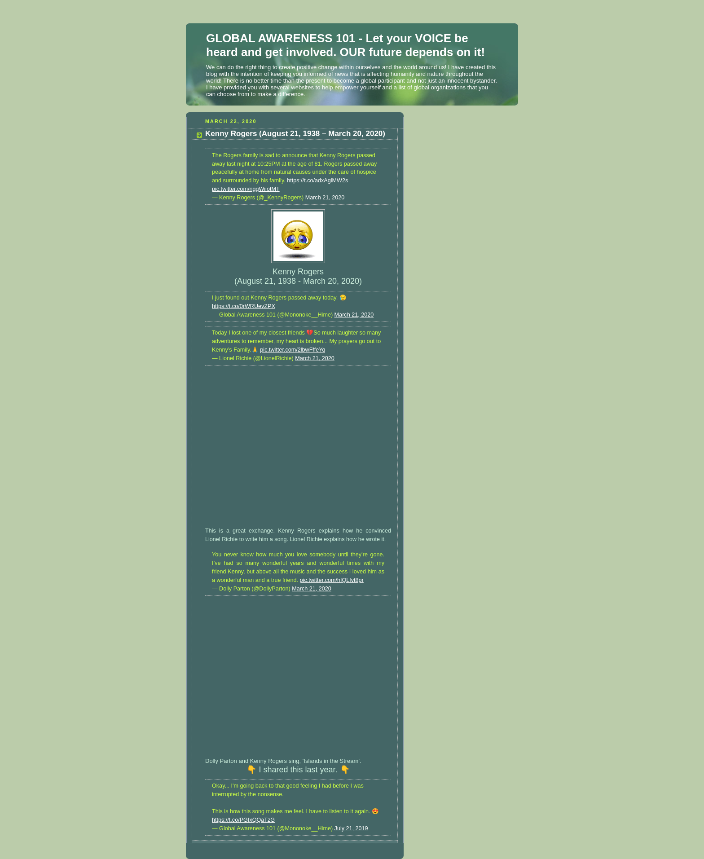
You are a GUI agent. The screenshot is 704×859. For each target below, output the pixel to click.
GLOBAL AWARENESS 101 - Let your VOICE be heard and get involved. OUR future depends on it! (345, 45)
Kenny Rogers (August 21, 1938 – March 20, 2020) (295, 133)
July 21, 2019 (351, 828)
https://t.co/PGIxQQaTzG (243, 820)
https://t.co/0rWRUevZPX (243, 306)
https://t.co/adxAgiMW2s (317, 180)
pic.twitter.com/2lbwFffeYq (292, 350)
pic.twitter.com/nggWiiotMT (246, 189)
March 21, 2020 (325, 197)
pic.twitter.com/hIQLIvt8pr (332, 580)
